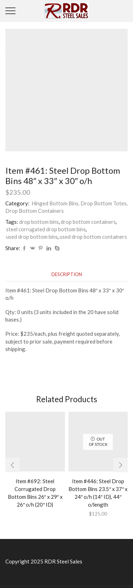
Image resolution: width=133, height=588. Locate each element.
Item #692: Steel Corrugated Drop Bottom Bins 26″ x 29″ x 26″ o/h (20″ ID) (35, 493)
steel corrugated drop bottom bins (46, 229)
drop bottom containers (88, 222)
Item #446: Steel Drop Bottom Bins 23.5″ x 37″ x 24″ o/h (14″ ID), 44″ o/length (98, 493)
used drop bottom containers (93, 236)
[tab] (66, 274)
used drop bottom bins (32, 236)
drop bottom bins (39, 222)
